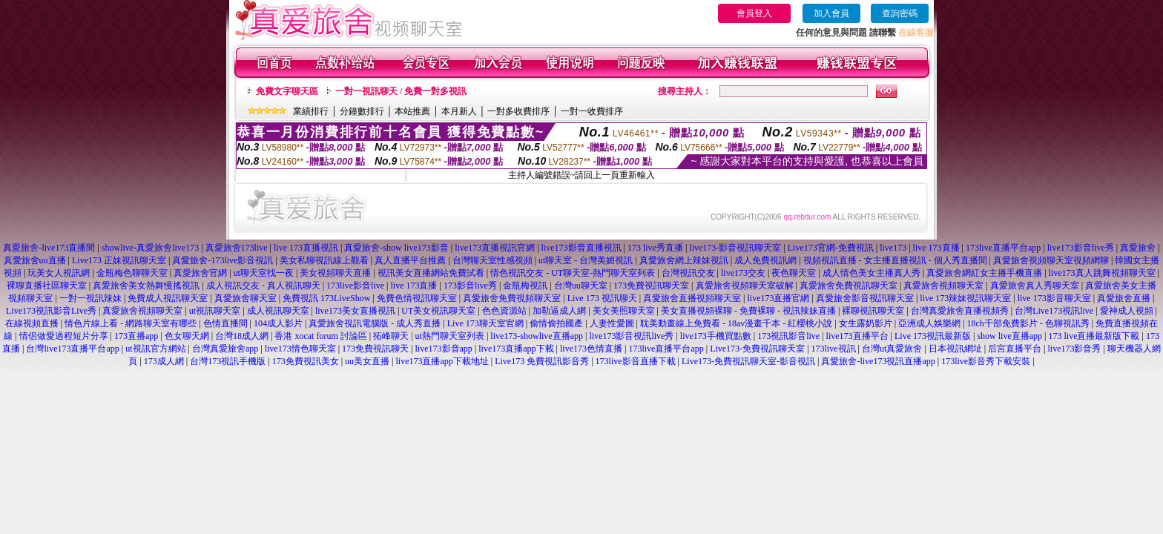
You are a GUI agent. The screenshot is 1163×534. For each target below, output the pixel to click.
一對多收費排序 (518, 111)
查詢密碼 (899, 13)
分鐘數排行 (362, 111)
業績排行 (311, 111)
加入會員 (831, 13)
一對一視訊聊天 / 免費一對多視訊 (401, 91)
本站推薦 (412, 111)
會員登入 (754, 13)
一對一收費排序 (592, 111)
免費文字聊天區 (287, 91)
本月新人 (459, 111)
